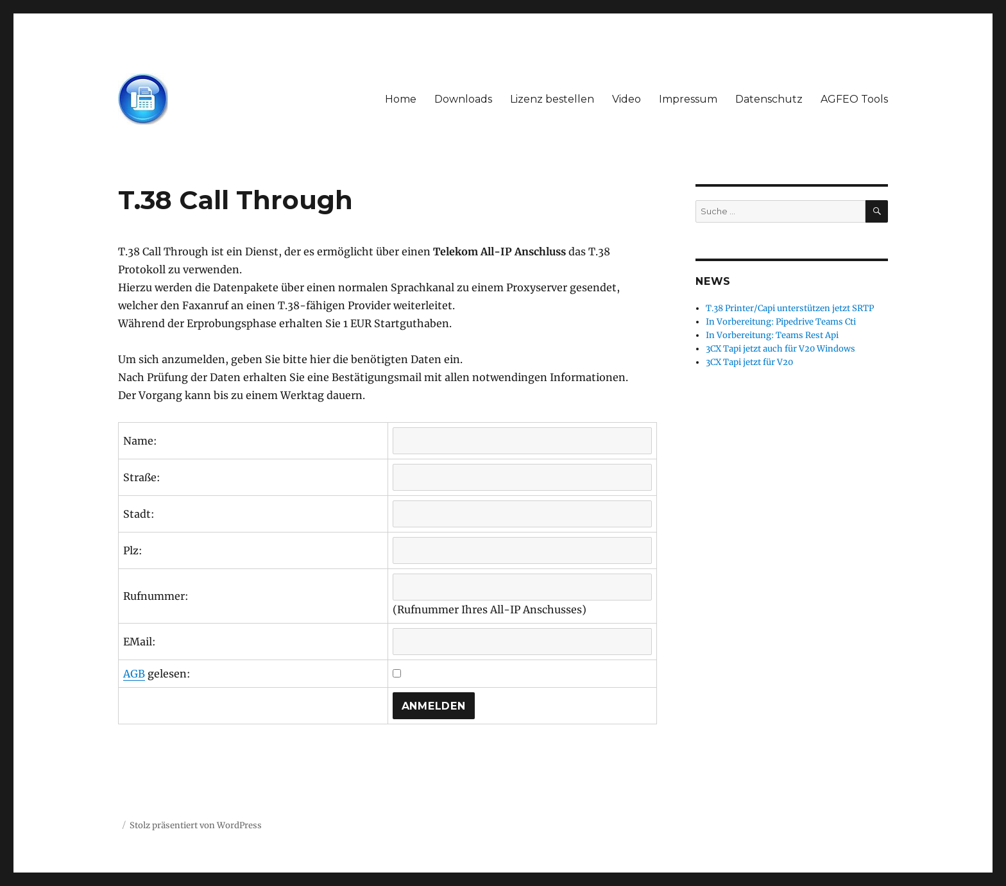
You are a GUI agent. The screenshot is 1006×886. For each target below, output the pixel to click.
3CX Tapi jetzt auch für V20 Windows (780, 348)
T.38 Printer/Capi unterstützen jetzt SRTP (790, 308)
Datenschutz (769, 99)
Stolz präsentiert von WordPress (196, 825)
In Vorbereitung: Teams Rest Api (772, 335)
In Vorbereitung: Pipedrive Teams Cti (781, 321)
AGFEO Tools (854, 99)
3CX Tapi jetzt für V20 (749, 362)
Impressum (688, 99)
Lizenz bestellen (552, 99)
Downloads (463, 99)
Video (626, 99)
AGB (134, 673)
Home (400, 99)
